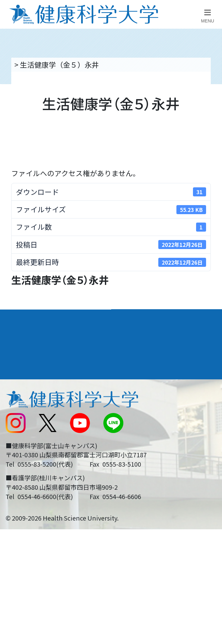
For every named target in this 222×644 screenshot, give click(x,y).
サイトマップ (137, 440)
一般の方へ (133, 479)
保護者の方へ (25, 479)
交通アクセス (25, 401)
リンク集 (130, 382)
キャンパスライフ (36, 361)
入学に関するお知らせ (151, 421)
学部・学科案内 (144, 318)
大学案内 (20, 318)
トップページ (34, 65)
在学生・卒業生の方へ (151, 459)
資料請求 (211, 116)
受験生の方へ (25, 459)
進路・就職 (136, 340)
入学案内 (20, 340)
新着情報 (18, 421)
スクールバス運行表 (36, 440)
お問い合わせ (137, 401)
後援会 (15, 382)
